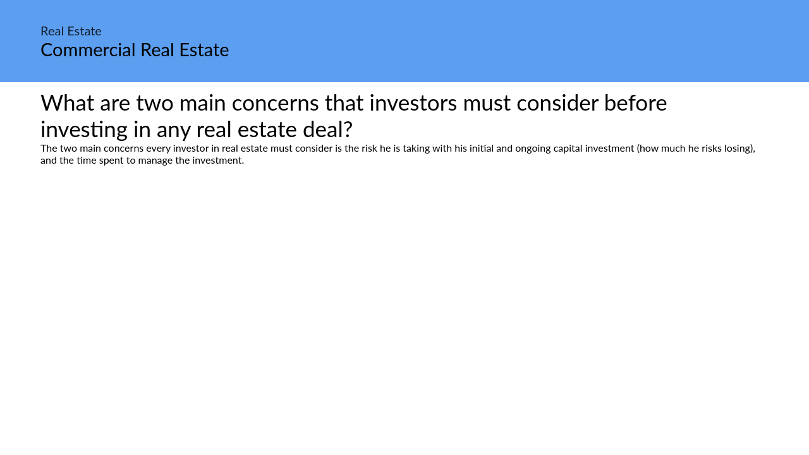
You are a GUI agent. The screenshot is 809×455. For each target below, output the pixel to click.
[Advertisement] (404, 284)
